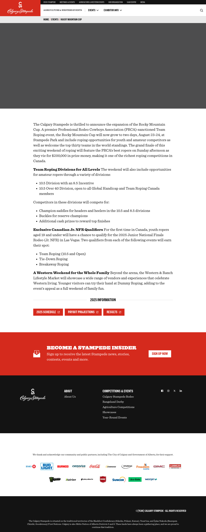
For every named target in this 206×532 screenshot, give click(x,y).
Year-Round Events (115, 417)
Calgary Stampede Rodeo (118, 396)
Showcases (109, 412)
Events (91, 10)
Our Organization (115, 2)
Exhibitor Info (111, 10)
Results (114, 312)
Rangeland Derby (113, 401)
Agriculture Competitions (118, 407)
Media (142, 2)
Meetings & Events (67, 2)
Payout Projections (83, 312)
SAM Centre (131, 2)
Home (46, 19)
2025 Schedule (48, 312)
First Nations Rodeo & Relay (87, 8)
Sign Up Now (160, 354)
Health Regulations (83, 8)
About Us (70, 396)
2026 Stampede (49, 2)
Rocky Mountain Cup (71, 19)
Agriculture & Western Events (91, 2)
